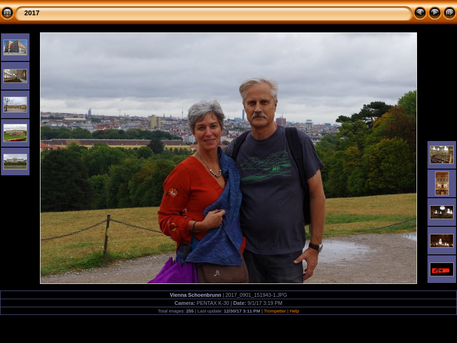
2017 (32, 13)
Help (294, 310)
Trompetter (275, 310)
